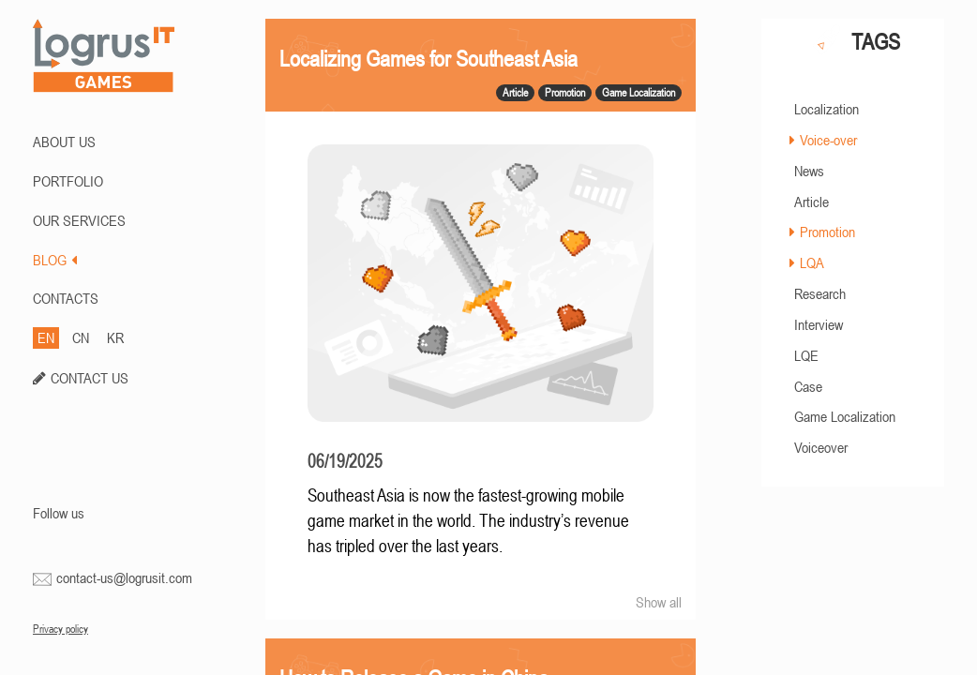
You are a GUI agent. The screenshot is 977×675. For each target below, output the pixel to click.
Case (808, 386)
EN (46, 337)
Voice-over (828, 139)
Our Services (79, 220)
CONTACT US (89, 377)
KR (115, 337)
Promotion (827, 231)
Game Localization (844, 416)
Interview (818, 324)
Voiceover (821, 447)
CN (80, 337)
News (809, 170)
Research (820, 293)
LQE (806, 355)
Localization (826, 108)
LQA (812, 262)
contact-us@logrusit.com (124, 577)
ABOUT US (64, 141)
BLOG (55, 259)
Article (811, 201)
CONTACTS (65, 298)
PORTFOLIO (68, 180)
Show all (659, 601)
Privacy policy (60, 629)
